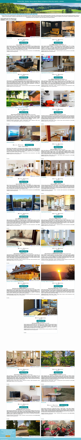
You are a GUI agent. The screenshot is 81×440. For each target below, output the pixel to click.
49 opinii (28, 375)
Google (2, 430)
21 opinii (31, 115)
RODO (10, 434)
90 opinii (45, 324)
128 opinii (26, 185)
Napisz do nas (51, 438)
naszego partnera (15, 52)
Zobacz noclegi (23, 43)
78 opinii (27, 219)
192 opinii (27, 80)
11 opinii (26, 410)
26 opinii (63, 80)
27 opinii (62, 219)
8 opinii (61, 150)
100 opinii (60, 185)
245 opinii (61, 115)
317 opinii (63, 289)
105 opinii (30, 289)
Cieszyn (37, 21)
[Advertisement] (40, 342)
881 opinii (61, 375)
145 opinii (66, 254)
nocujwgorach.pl (78, 0)
